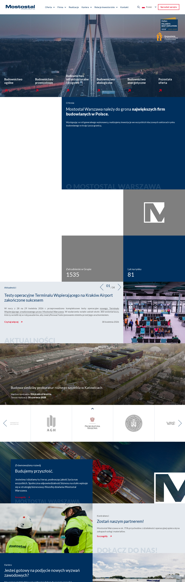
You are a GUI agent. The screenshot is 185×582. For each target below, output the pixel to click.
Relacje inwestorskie (104, 7)
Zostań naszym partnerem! (120, 521)
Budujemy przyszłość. (34, 471)
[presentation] (101, 287)
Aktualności (10, 287)
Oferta (48, 7)
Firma (60, 7)
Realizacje (74, 7)
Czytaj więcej (11, 321)
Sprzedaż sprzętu (168, 7)
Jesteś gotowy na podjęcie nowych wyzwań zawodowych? (42, 573)
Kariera (85, 7)
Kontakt (124, 7)
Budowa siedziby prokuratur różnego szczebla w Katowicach (56, 387)
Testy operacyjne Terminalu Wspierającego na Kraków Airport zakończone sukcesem (58, 297)
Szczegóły (20, 497)
